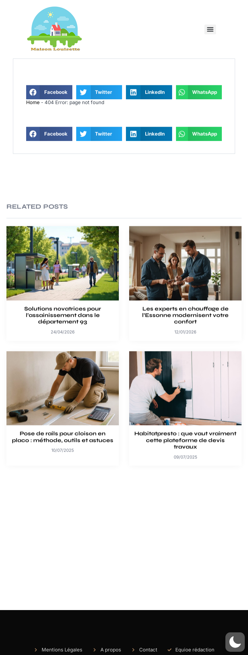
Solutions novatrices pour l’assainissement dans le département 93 (62, 365)
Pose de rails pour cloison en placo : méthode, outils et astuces (62, 486)
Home (33, 102)
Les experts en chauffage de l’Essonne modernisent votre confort (185, 365)
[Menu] (210, 29)
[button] (49, 97)
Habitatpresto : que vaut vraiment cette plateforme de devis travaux (185, 490)
